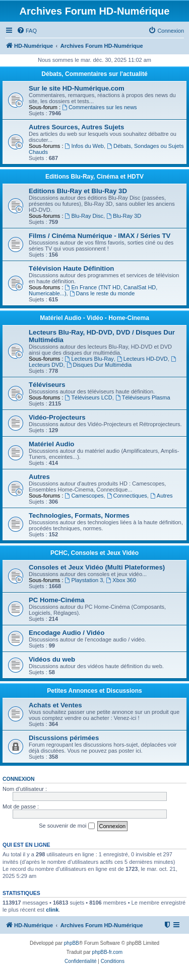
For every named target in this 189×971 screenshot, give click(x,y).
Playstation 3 (84, 580)
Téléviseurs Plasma (142, 397)
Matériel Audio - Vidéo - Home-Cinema (94, 317)
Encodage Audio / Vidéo (66, 632)
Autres (39, 476)
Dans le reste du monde (102, 293)
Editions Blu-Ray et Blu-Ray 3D (78, 191)
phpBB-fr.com (107, 952)
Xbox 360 (121, 580)
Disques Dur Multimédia (99, 365)
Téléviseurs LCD (88, 397)
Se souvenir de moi (66, 826)
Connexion (19, 779)
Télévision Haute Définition (71, 268)
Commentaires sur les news (99, 107)
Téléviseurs (47, 384)
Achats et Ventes (55, 705)
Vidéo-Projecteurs (57, 417)
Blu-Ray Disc (84, 216)
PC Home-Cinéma (57, 600)
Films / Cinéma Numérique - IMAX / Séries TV (99, 235)
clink (52, 910)
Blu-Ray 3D (123, 216)
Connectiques (127, 496)
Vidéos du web (52, 659)
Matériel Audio (51, 444)
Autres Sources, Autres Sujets (76, 127)
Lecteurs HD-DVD (142, 359)
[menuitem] (27, 31)
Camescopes (84, 496)
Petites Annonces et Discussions (94, 690)
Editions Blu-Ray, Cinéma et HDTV (94, 176)
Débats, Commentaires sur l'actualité (94, 73)
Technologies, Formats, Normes (79, 515)
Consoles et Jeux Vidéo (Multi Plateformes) (97, 567)
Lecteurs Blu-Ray (89, 359)
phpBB (71, 943)
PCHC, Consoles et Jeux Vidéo (94, 552)
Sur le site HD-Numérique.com (76, 88)
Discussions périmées (64, 738)
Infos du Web (84, 146)
